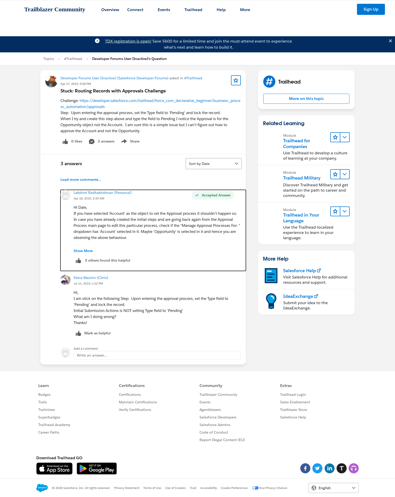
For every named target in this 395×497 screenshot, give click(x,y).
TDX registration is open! (128, 41)
